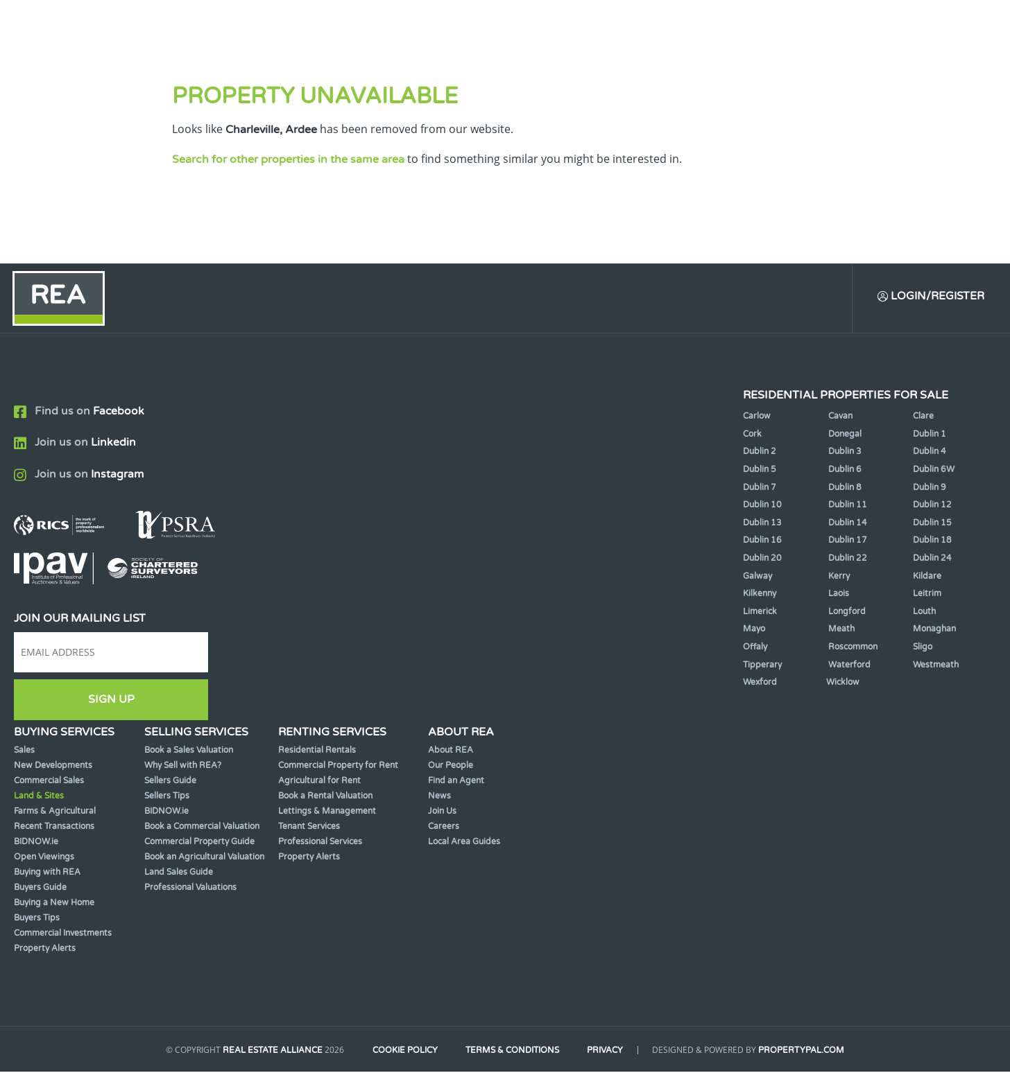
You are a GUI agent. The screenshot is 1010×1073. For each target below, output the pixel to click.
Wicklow (842, 683)
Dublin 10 (762, 506)
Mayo (754, 630)
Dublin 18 (932, 541)
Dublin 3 (845, 452)
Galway (757, 577)
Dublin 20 (762, 559)
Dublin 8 (845, 489)
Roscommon (853, 648)
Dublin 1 (929, 435)
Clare (923, 417)
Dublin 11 (847, 506)
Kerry (839, 577)
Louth (924, 613)
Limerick (760, 613)
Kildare (927, 577)
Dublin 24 (932, 559)
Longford (847, 613)
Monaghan (934, 630)
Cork (752, 435)
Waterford (849, 666)
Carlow (757, 417)
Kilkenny (759, 595)
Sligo (922, 648)
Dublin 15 (932, 524)
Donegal (845, 435)
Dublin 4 (929, 452)
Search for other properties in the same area (288, 159)
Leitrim (927, 595)
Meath (841, 630)
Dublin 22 (847, 559)
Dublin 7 (759, 489)
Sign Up (111, 701)
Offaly (755, 648)
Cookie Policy (403, 1051)
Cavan (840, 417)
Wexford (760, 683)
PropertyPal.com (806, 1051)
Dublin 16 (762, 541)
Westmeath (936, 666)
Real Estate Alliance (268, 1051)
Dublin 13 (762, 524)
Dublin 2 (759, 452)
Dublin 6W (934, 471)
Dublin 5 (759, 471)
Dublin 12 (932, 506)
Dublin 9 (929, 489)
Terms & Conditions (513, 1051)
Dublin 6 (845, 471)
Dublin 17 (847, 541)
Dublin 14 (847, 524)
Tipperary (762, 666)
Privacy (608, 1051)
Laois (838, 595)
